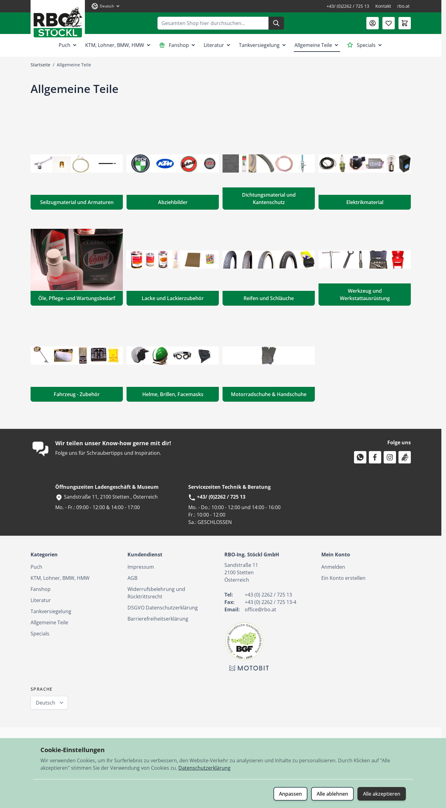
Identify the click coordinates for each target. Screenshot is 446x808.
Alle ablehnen (332, 793)
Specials (365, 45)
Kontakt (383, 6)
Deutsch (45, 702)
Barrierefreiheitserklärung (157, 618)
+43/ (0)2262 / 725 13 (348, 6)
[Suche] (276, 23)
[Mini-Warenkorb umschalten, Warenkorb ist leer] (404, 23)
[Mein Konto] (372, 23)
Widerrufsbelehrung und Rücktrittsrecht (156, 593)
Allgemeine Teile (317, 45)
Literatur (217, 45)
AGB (132, 578)
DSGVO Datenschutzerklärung (162, 607)
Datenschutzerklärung (204, 767)
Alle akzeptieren (381, 793)
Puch (68, 45)
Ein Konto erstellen (343, 578)
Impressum (140, 566)
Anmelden (333, 566)
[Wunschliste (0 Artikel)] (388, 23)
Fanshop (177, 45)
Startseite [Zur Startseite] (40, 65)
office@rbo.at (260, 609)
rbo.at (403, 6)
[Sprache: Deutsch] (106, 6)
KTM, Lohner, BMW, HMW (118, 45)
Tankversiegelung (263, 45)
